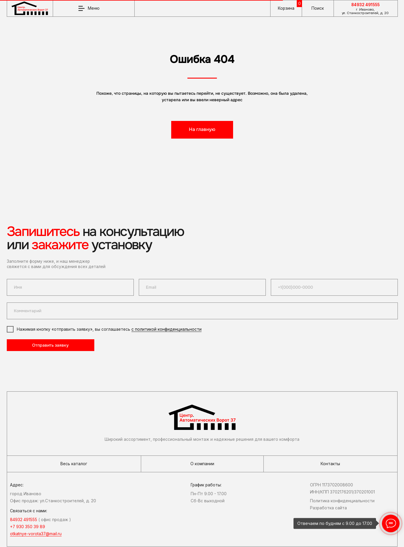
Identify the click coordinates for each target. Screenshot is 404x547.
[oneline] (202, 310)
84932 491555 (365, 4)
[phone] (334, 287)
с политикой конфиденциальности (166, 329)
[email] (202, 287)
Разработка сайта (328, 508)
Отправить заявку (50, 345)
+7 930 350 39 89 (27, 526)
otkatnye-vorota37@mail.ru (36, 533)
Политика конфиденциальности (342, 500)
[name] (70, 287)
